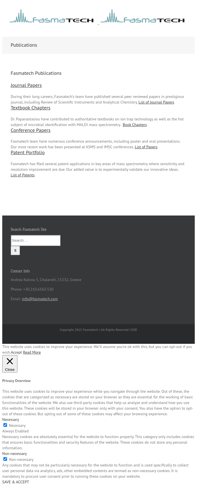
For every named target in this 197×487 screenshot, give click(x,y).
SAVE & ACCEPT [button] (15, 481)
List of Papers (146, 146)
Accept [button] (16, 352)
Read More (32, 352)
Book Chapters (135, 124)
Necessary (17, 425)
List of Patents (23, 175)
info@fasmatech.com (40, 298)
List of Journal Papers (156, 102)
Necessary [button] (10, 419)
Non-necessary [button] (14, 453)
